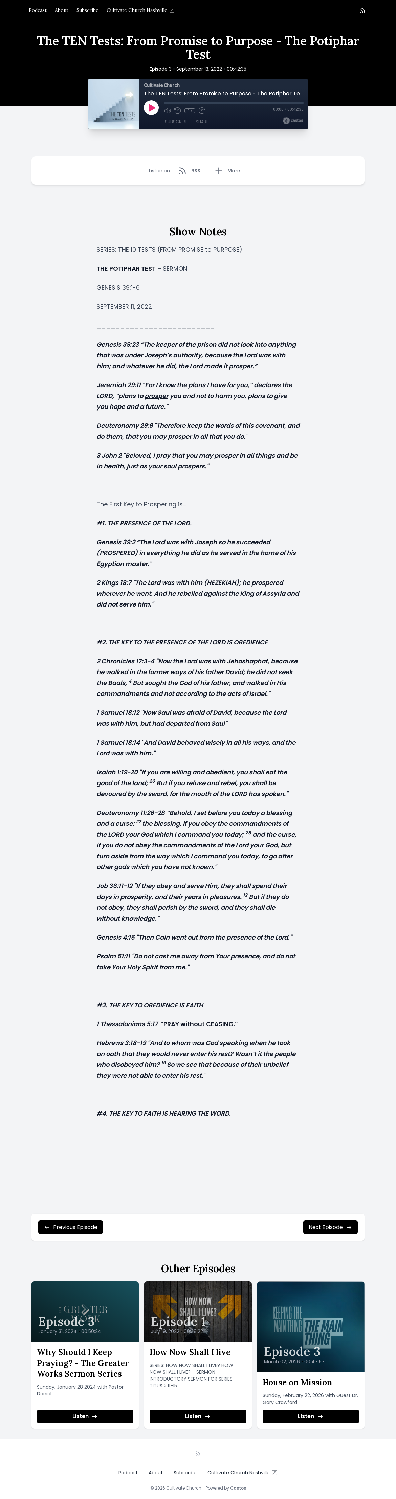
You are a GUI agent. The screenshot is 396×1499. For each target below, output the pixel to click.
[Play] (151, 107)
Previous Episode (70, 1227)
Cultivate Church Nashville (141, 10)
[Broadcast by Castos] (293, 120)
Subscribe (87, 10)
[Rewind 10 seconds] (177, 110)
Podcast (38, 10)
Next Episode (330, 1227)
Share (202, 122)
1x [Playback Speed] (190, 110)
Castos (238, 1488)
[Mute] (167, 111)
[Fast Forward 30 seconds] (202, 110)
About (61, 10)
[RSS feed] (362, 10)
